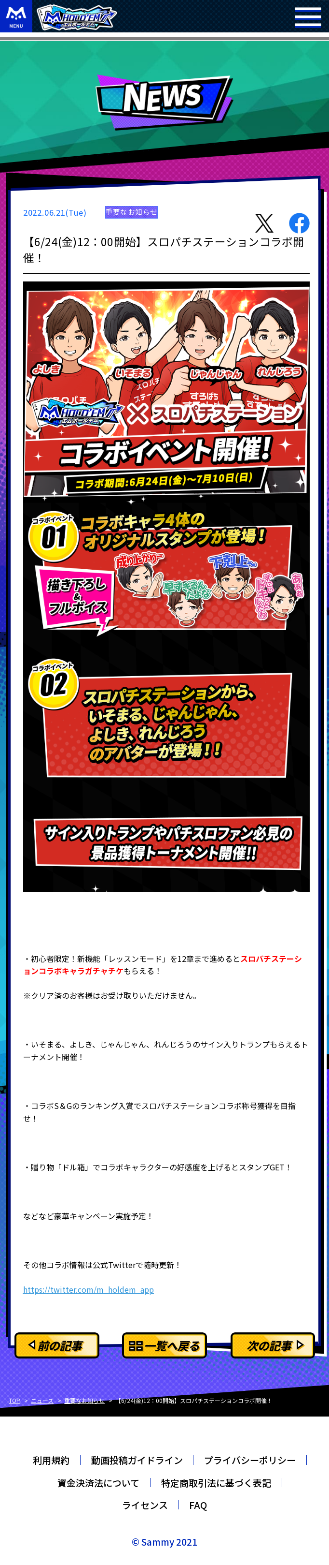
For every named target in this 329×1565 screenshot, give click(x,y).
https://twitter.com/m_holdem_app (88, 1289)
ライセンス (145, 1504)
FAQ (198, 1504)
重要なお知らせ (84, 1400)
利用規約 (51, 1459)
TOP (14, 1400)
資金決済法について (98, 1482)
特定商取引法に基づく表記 (216, 1482)
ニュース (42, 1400)
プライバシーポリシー (250, 1459)
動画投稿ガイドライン (137, 1459)
